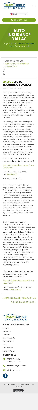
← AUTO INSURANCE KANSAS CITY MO (19, 298)
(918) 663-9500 (20, 366)
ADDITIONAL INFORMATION (17, 64)
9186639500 (12, 174)
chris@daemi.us (14, 370)
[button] (19, 20)
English (14, 14)
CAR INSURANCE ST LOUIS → (23, 302)
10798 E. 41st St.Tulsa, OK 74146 (14, 360)
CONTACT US (11, 66)
